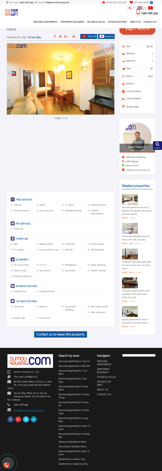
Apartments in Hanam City (72, 459)
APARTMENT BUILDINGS (72, 22)
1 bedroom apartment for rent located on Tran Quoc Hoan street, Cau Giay (136, 294)
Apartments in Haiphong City (73, 464)
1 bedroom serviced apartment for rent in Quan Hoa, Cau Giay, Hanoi (136, 265)
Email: (52, 2)
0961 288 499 (149, 13)
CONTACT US (150, 22)
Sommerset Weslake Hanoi (72, 446)
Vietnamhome (131, 165)
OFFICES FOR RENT (117, 22)
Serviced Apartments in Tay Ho (74, 361)
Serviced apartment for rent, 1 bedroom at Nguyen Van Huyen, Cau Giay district (137, 210)
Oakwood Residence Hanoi (72, 442)
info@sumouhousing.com (138, 170)
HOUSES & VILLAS (96, 22)
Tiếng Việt (89, 36)
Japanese (107, 36)
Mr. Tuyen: (20, 2)
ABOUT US (135, 22)
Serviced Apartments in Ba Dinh (74, 366)
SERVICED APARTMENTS (45, 22)
